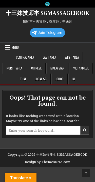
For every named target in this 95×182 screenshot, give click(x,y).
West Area (72, 57)
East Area (49, 57)
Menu (15, 47)
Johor (59, 78)
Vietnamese (81, 68)
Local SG (41, 78)
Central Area (25, 57)
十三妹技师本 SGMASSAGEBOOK (47, 13)
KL (73, 78)
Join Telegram (47, 32)
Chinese (36, 68)
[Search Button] (47, 4)
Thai (23, 78)
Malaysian (57, 68)
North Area (14, 68)
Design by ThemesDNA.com (47, 162)
